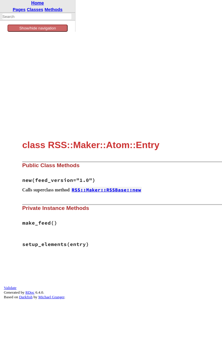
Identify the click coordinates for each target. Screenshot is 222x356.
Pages (19, 9)
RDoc (29, 292)
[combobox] (36, 16)
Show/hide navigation (37, 28)
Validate (10, 288)
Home (37, 3)
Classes (35, 9)
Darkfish (26, 297)
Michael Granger (51, 297)
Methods (53, 9)
